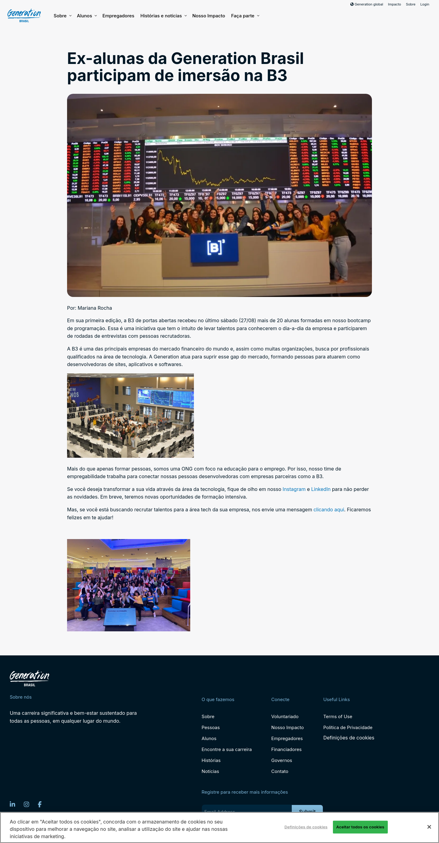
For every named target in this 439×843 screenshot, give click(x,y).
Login (424, 4)
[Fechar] (429, 827)
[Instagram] (26, 804)
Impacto (394, 4)
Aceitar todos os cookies (360, 826)
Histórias (211, 760)
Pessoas (211, 727)
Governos (281, 760)
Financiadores (286, 749)
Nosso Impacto (208, 16)
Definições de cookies (348, 738)
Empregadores (118, 16)
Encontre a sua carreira (227, 749)
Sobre (410, 4)
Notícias (210, 771)
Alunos (86, 16)
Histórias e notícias (163, 16)
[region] (219, 827)
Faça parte (245, 16)
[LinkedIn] (12, 804)
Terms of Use (337, 716)
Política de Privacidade (347, 727)
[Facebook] (40, 804)
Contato (279, 771)
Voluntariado (284, 716)
